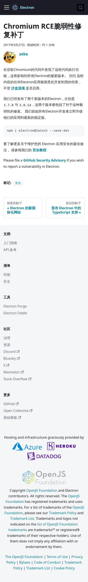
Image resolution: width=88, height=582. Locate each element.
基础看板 (12, 417)
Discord (11, 351)
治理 (6, 338)
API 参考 (10, 249)
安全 (18, 183)
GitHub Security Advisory (44, 160)
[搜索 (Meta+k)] (80, 7)
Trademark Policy (62, 513)
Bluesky (11, 358)
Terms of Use (57, 556)
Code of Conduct (47, 562)
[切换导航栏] (6, 7)
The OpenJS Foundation (24, 556)
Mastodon (13, 372)
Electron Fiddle (15, 313)
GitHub (11, 403)
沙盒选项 (18, 88)
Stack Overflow (17, 379)
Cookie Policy (64, 568)
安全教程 (39, 150)
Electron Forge (15, 306)
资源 (6, 344)
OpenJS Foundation (41, 490)
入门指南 (10, 243)
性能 (6, 274)
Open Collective (18, 410)
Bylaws (24, 562)
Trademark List (22, 518)
